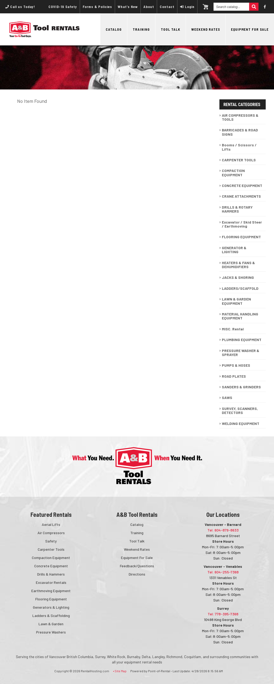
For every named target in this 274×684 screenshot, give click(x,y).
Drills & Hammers (51, 574)
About (148, 7)
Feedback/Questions (137, 566)
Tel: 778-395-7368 (223, 614)
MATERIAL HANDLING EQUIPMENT (240, 316)
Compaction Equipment (51, 557)
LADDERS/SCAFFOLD (240, 288)
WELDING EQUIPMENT (240, 423)
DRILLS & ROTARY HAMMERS (237, 209)
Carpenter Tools (51, 549)
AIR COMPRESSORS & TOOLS (240, 117)
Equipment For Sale (250, 29)
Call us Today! (20, 7)
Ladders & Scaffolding (51, 615)
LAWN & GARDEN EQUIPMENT (236, 301)
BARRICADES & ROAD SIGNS (240, 132)
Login (187, 7)
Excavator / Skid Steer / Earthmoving (242, 224)
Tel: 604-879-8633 (223, 530)
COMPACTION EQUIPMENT (233, 172)
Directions (137, 574)
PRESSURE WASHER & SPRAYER (240, 352)
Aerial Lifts (51, 524)
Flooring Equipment (51, 599)
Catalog (114, 29)
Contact (167, 7)
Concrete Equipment (51, 566)
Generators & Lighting (51, 607)
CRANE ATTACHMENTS (241, 196)
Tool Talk (170, 29)
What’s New (128, 7)
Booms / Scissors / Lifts (239, 147)
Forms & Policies (97, 7)
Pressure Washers (51, 632)
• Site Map (120, 671)
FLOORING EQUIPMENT (241, 236)
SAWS (227, 397)
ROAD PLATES (234, 376)
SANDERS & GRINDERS (241, 387)
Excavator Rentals (51, 582)
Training (141, 29)
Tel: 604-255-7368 (223, 572)
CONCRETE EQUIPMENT (242, 185)
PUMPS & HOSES (236, 365)
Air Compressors (51, 532)
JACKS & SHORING (238, 277)
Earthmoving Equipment (51, 590)
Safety (51, 541)
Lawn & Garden (51, 624)
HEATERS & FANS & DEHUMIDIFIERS (238, 264)
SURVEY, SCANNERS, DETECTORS (240, 410)
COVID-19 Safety (62, 7)
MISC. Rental (233, 329)
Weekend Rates (205, 29)
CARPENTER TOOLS (239, 160)
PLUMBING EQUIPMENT (241, 339)
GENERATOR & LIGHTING (234, 249)
